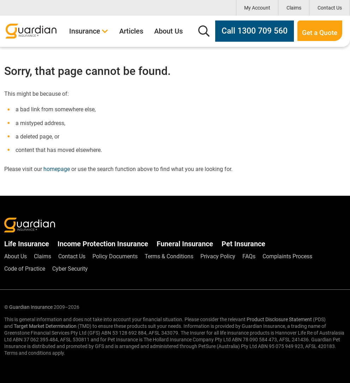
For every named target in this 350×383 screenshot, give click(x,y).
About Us (168, 31)
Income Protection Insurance (103, 244)
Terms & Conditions (169, 256)
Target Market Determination (45, 326)
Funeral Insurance (185, 244)
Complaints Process (287, 256)
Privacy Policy (217, 256)
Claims (293, 8)
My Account (257, 8)
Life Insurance (26, 244)
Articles (131, 31)
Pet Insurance (243, 244)
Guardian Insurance (31, 307)
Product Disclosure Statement (279, 319)
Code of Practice (24, 268)
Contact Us (330, 8)
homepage (56, 169)
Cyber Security (70, 268)
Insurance (89, 31)
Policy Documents (115, 256)
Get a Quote (310, 31)
